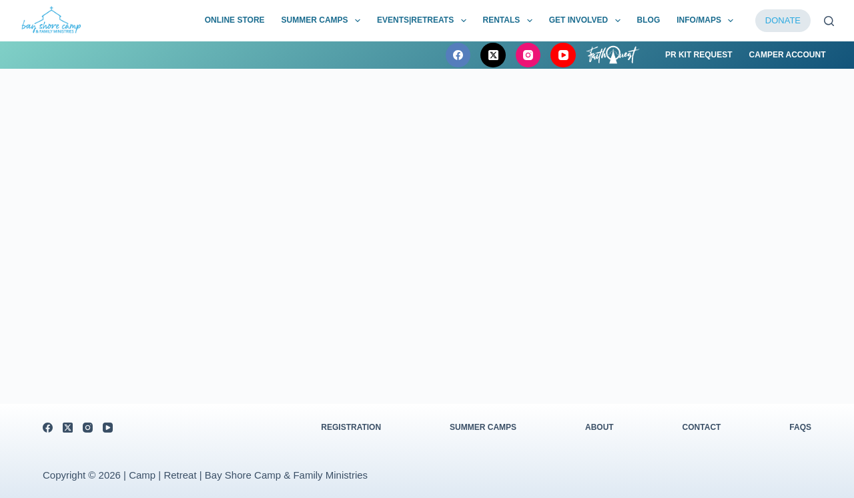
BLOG (649, 20)
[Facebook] (458, 55)
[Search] (829, 21)
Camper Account (787, 54)
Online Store (235, 20)
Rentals (510, 21)
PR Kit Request (699, 54)
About (599, 427)
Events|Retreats (424, 21)
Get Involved (587, 21)
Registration (351, 427)
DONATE (783, 20)
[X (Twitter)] (493, 55)
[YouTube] (563, 55)
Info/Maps (708, 21)
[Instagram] (528, 55)
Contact (702, 427)
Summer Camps (324, 21)
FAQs (800, 427)
